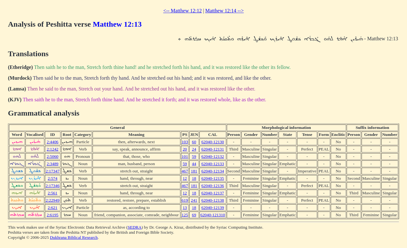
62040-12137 (212, 193)
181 (194, 171)
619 (185, 200)
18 (194, 178)
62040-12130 (212, 141)
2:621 (52, 207)
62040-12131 (212, 149)
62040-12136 (212, 185)
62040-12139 (212, 207)
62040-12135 (212, 178)
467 (185, 171)
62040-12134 (212, 171)
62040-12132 (212, 156)
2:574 (52, 178)
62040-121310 (212, 214)
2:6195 (53, 214)
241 (194, 200)
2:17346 (52, 185)
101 (185, 156)
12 (185, 178)
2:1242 (53, 149)
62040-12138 (212, 200)
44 (194, 163)
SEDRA (134, 227)
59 (194, 156)
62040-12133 (212, 163)
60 (194, 141)
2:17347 (52, 171)
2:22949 (52, 200)
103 (185, 141)
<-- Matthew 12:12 (182, 10)
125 (185, 214)
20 (185, 149)
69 (194, 214)
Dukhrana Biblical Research (74, 237)
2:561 (52, 193)
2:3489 (53, 163)
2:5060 (53, 156)
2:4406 (53, 141)
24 (194, 149)
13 (185, 207)
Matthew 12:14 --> (224, 10)
